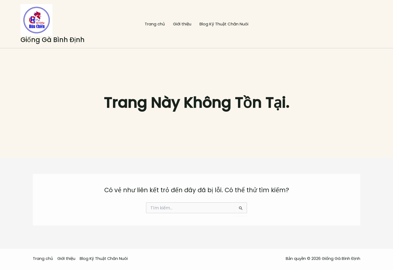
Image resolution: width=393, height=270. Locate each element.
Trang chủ (155, 24)
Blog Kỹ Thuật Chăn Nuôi (224, 24)
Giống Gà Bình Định (52, 39)
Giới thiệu (182, 24)
